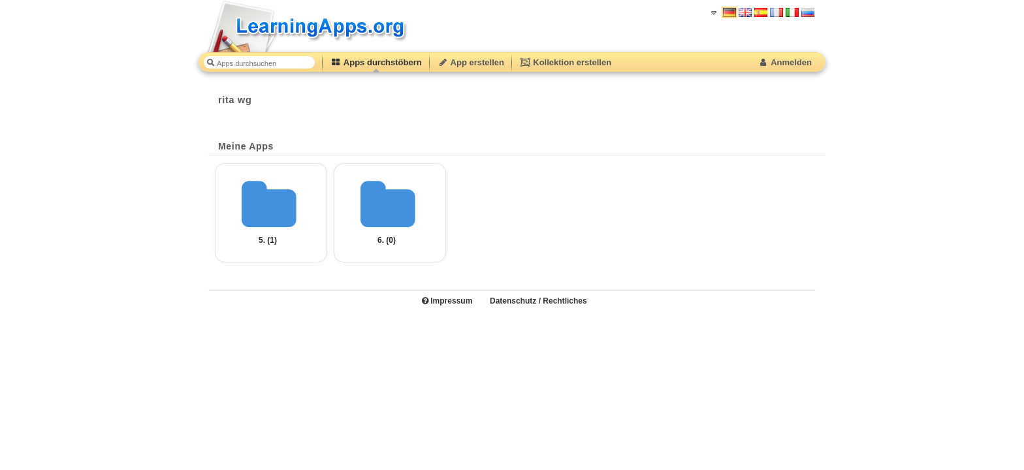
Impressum (447, 301)
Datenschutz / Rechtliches (538, 301)
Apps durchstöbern (376, 62)
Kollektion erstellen (565, 62)
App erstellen (471, 62)
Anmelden (785, 62)
